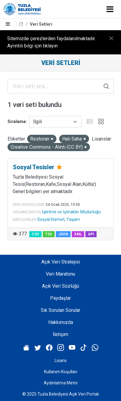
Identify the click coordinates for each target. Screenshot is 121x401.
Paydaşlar (60, 298)
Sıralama (17, 121)
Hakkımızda (60, 322)
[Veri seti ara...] (61, 86)
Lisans (61, 360)
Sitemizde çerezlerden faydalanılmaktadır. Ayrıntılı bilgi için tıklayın (51, 42)
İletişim (60, 334)
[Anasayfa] (21, 24)
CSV (35, 234)
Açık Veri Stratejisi (60, 262)
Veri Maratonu (60, 274)
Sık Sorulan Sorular (60, 310)
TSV (48, 234)
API (91, 234)
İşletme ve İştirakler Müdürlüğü (71, 211)
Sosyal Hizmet (51, 219)
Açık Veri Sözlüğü (60, 286)
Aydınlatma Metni (61, 382)
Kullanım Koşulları (60, 371)
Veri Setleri (41, 24)
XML (78, 234)
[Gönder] (107, 86)
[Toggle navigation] (110, 9)
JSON (63, 234)
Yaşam (73, 219)
